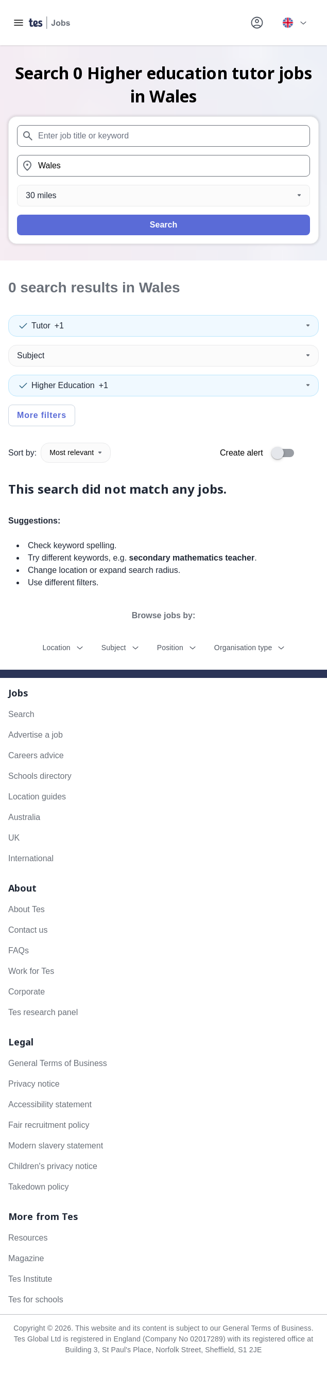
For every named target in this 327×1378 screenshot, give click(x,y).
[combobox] (163, 136)
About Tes (26, 909)
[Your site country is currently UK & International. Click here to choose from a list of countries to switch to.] (294, 22)
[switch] (286, 453)
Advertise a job (35, 734)
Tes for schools (35, 1299)
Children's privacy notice (52, 1166)
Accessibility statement (50, 1104)
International (31, 858)
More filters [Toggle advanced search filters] (41, 415)
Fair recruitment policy (48, 1125)
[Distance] (163, 195)
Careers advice (36, 755)
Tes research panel (43, 1012)
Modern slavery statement (55, 1145)
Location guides (37, 796)
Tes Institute (30, 1279)
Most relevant (75, 452)
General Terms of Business (57, 1063)
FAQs (18, 950)
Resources (27, 1237)
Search (163, 224)
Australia (24, 817)
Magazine (26, 1258)
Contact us (27, 930)
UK (14, 837)
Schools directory (40, 776)
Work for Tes (31, 971)
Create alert (241, 452)
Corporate (26, 991)
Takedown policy (38, 1186)
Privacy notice (34, 1083)
